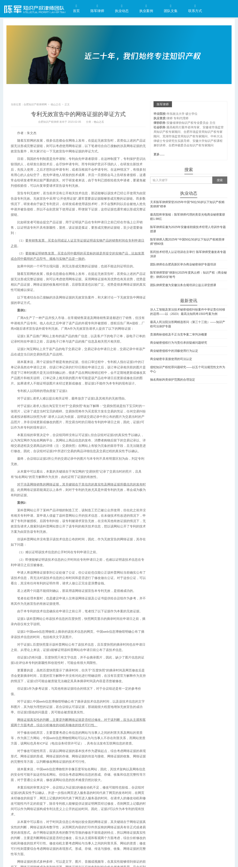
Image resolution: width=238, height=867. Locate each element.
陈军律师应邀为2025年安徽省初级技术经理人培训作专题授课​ (188, 229)
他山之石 (56, 104)
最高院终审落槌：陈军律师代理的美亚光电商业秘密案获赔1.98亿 (187, 217)
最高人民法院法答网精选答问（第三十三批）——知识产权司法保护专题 (187, 324)
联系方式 (195, 8)
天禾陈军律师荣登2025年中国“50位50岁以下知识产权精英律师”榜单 (187, 204)
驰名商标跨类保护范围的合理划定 (172, 379)
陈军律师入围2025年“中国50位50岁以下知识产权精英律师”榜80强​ (187, 241)
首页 (76, 8)
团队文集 (171, 8)
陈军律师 (97, 8)
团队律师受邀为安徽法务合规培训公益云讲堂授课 (183, 285)
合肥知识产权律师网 (34, 8)
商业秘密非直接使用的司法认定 (171, 359)
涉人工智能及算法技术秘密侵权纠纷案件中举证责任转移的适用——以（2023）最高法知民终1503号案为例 (187, 312)
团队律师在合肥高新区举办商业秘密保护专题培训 (183, 264)
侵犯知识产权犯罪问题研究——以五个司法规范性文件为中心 (187, 369)
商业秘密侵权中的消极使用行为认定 (174, 350)
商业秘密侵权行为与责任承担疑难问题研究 (178, 342)
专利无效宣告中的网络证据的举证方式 (78, 114)
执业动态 (122, 8)
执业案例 (146, 8)
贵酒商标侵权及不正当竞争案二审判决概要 (178, 334)
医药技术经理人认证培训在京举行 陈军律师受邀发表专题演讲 (188, 254)
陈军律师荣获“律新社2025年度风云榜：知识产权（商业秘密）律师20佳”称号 (188, 275)
